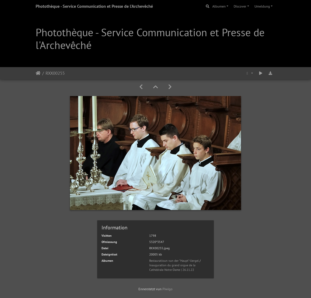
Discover (240, 6)
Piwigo (167, 289)
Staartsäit (38, 73)
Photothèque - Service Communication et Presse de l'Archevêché (94, 6)
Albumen (219, 6)
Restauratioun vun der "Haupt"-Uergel (174, 261)
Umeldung (262, 6)
